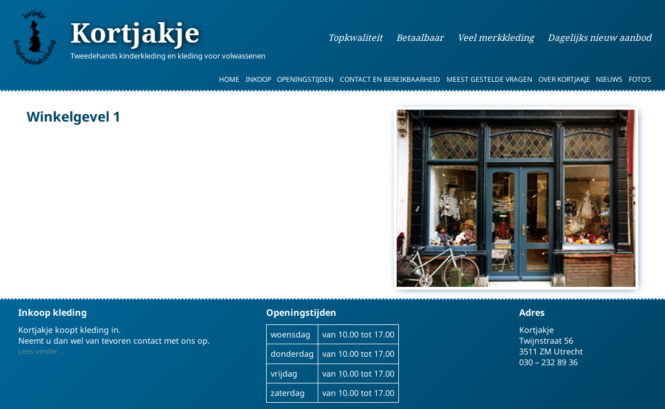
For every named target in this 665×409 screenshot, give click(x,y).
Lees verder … (41, 351)
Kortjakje (135, 32)
